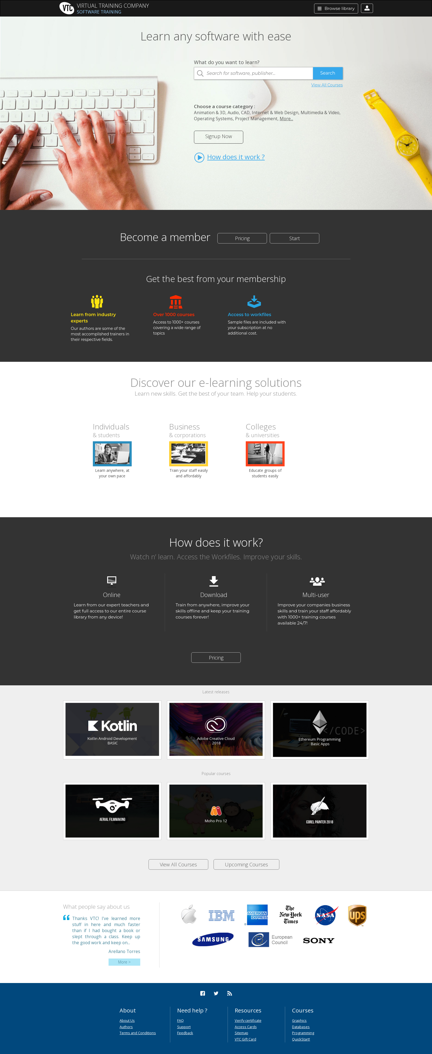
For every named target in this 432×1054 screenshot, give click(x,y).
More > (124, 962)
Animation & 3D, (210, 113)
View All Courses (327, 85)
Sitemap (241, 1032)
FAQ (180, 1020)
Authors (126, 1026)
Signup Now (218, 136)
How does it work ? (229, 157)
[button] (367, 8)
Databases (301, 1026)
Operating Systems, (214, 119)
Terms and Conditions (138, 1032)
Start (294, 238)
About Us (127, 1020)
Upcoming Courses (246, 864)
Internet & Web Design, (275, 113)
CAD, (246, 113)
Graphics (299, 1020)
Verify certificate (248, 1020)
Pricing (242, 238)
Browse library (336, 8)
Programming (303, 1032)
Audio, (234, 113)
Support (184, 1026)
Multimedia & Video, (321, 113)
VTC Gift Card (245, 1039)
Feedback (185, 1032)
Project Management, (257, 119)
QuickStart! (301, 1039)
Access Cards (246, 1026)
